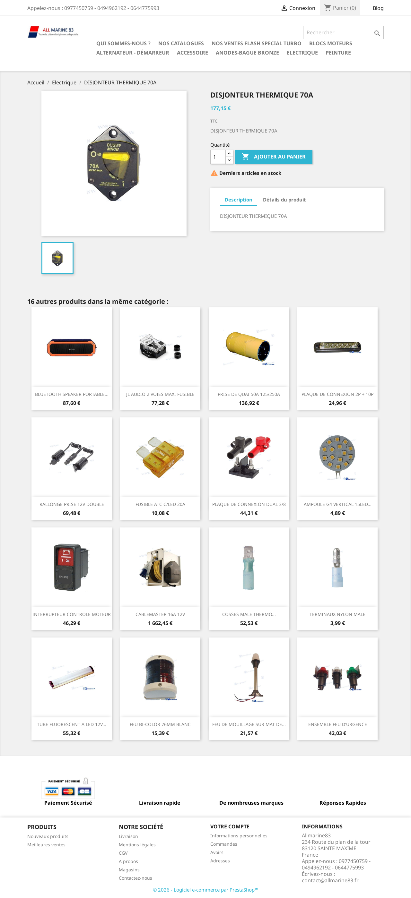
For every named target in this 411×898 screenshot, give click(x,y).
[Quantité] (218, 157)
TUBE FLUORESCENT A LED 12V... (71, 724)
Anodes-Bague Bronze (247, 52)
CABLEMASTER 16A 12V (160, 614)
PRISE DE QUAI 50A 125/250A (249, 394)
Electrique (302, 52)
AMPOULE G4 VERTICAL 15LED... (338, 504)
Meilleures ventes (46, 845)
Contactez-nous (135, 878)
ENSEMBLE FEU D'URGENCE (337, 724)
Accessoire (192, 52)
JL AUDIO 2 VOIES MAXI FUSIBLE (160, 394)
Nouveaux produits (47, 836)
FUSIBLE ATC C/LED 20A (160, 504)
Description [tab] (238, 199)
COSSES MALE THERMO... (249, 614)
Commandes (223, 844)
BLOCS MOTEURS (330, 43)
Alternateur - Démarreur (132, 52)
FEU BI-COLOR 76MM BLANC (160, 724)
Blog (378, 8)
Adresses (220, 861)
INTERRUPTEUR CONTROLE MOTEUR (71, 614)
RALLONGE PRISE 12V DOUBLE (71, 504)
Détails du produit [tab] (284, 199)
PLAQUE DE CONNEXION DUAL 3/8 (249, 504)
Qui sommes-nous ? (123, 43)
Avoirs (216, 852)
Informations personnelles (238, 836)
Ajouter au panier (274, 157)
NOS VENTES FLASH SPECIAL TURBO (257, 43)
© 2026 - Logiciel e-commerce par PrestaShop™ (205, 889)
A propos (128, 861)
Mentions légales (137, 845)
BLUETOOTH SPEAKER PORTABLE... (72, 394)
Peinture (338, 52)
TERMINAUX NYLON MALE (337, 614)
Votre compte (229, 826)
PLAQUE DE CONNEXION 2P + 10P (337, 394)
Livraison (128, 836)
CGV (123, 853)
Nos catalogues (181, 43)
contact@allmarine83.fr (330, 880)
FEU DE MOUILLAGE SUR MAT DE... (249, 724)
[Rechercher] (343, 32)
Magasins (129, 870)
